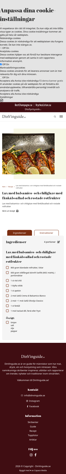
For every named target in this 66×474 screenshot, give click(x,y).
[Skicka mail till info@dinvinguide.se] (33, 395)
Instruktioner (46, 232)
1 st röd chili (14, 280)
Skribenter (33, 422)
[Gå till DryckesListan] (43, 105)
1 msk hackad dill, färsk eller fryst (23, 310)
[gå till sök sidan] (54, 116)
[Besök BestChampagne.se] (23, 105)
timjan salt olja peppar (11, 326)
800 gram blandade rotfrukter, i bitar (24, 267)
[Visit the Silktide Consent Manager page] (33, 100)
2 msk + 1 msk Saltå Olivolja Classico (24, 300)
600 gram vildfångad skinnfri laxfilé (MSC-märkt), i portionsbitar (30, 274)
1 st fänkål (13, 305)
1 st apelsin (13, 290)
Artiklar (33, 439)
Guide (33, 426)
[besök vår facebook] (33, 406)
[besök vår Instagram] (33, 401)
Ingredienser (19, 232)
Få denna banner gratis (51, 80)
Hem (4, 187)
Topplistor (33, 435)
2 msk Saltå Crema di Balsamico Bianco (26, 295)
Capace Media (40, 470)
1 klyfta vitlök (14, 285)
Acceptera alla (7, 80)
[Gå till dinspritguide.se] (33, 109)
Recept (10, 187)
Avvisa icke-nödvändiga (27, 80)
